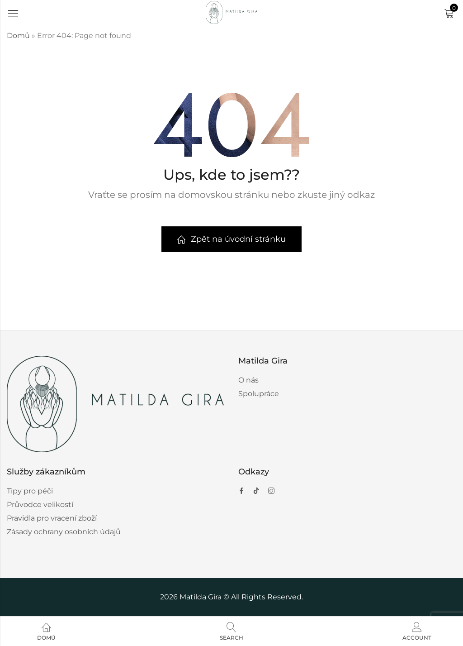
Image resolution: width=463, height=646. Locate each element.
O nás (248, 380)
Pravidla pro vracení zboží (52, 518)
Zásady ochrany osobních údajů (64, 531)
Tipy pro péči (30, 491)
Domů (18, 35)
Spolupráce (258, 393)
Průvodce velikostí (40, 504)
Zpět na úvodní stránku (231, 239)
